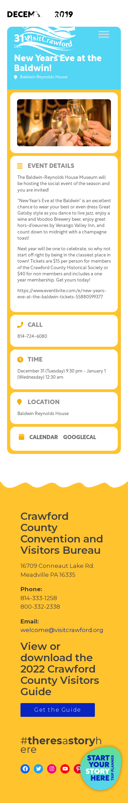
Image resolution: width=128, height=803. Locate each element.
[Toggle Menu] (103, 34)
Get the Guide (57, 710)
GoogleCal (79, 437)
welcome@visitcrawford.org (61, 630)
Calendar (43, 437)
